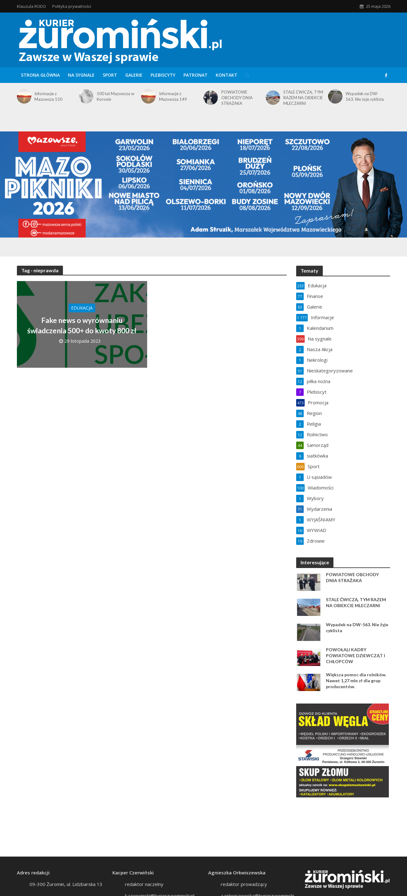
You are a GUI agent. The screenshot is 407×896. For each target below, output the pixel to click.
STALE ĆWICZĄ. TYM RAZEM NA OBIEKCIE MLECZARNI (303, 98)
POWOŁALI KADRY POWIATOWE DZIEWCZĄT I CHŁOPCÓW (355, 655)
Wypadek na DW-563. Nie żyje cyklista (365, 96)
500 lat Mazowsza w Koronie (115, 96)
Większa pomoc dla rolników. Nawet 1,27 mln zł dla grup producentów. (356, 680)
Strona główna (40, 75)
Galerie (133, 75)
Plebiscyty (163, 75)
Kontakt (226, 75)
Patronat (195, 75)
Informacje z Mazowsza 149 (173, 96)
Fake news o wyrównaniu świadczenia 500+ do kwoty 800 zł (82, 325)
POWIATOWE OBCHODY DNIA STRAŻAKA (237, 98)
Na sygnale (81, 75)
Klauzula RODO (31, 6)
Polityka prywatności (71, 6)
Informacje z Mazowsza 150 (48, 96)
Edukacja (82, 308)
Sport (110, 75)
